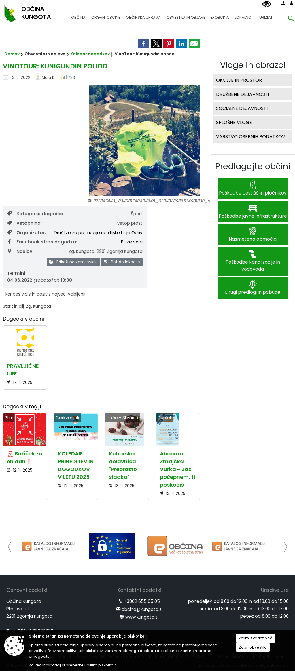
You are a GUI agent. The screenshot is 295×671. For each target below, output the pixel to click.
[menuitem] (78, 15)
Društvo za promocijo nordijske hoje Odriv (98, 233)
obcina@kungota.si (142, 609)
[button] (9, 547)
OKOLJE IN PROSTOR (239, 80)
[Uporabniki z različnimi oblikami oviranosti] (266, 4)
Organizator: (26, 233)
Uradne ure (275, 590)
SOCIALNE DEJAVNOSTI (242, 108)
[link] (143, 43)
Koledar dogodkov (90, 54)
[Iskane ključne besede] (286, 19)
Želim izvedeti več (255, 638)
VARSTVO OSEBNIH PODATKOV (250, 136)
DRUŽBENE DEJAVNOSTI (242, 94)
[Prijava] (292, 3)
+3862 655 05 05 (142, 601)
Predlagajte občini (252, 166)
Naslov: (20, 251)
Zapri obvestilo (253, 647)
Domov (12, 54)
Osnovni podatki (26, 590)
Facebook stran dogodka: (42, 242)
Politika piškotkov (100, 665)
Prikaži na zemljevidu (73, 262)
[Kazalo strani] (283, 3)
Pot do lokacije (122, 262)
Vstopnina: (24, 223)
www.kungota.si (141, 617)
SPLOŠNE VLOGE (234, 122)
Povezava (132, 242)
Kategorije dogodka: (36, 214)
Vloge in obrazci (252, 65)
